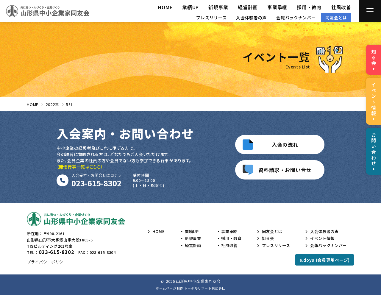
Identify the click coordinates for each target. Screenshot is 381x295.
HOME (165, 7)
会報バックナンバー (296, 18)
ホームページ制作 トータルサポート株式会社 (190, 288)
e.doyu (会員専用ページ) (324, 260)
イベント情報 (320, 238)
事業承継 (277, 7)
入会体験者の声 (251, 18)
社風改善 (341, 7)
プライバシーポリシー (47, 262)
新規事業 (218, 7)
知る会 (265, 238)
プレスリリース (211, 18)
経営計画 (248, 7)
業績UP (190, 7)
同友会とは (336, 18)
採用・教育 (309, 7)
